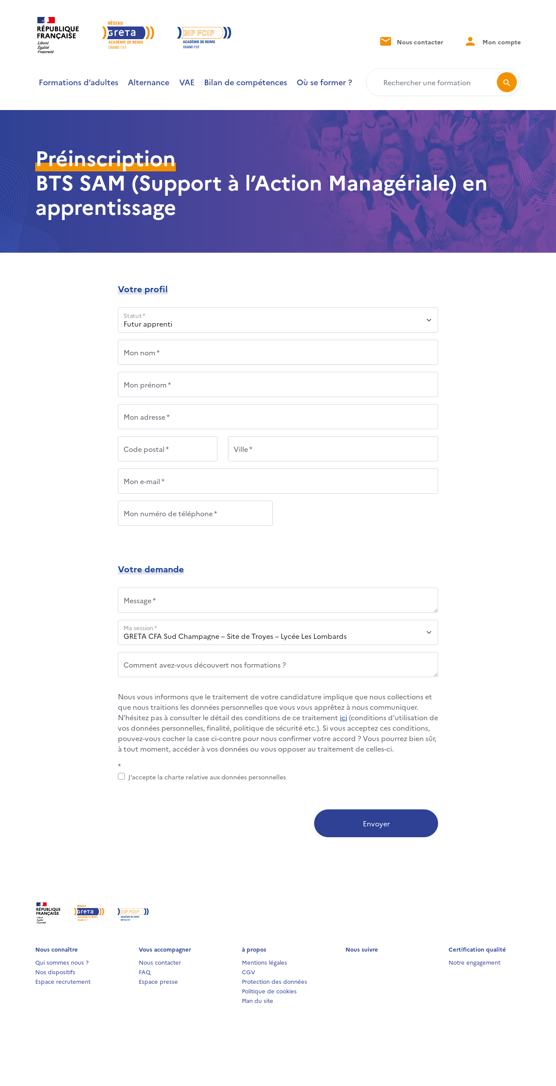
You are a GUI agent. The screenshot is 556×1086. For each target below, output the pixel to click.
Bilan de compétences (245, 82)
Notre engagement (474, 962)
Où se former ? (324, 82)
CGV (248, 972)
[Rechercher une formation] (433, 82)
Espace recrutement (62, 981)
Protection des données (274, 981)
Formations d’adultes (78, 82)
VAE (186, 82)
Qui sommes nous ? (62, 962)
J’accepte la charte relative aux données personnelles (207, 777)
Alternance (148, 82)
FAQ (145, 972)
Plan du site (257, 1000)
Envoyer (376, 823)
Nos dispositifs (55, 972)
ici (343, 717)
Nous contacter (410, 41)
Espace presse (158, 981)
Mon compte (492, 41)
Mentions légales (264, 962)
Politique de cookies (269, 991)
